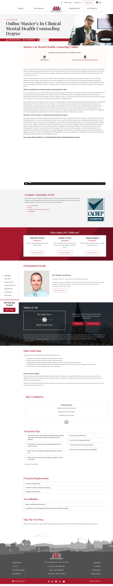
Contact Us (44, 40)
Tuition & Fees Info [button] (92, 324)
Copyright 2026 (18, 581)
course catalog (88, 378)
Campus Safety (96, 574)
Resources (68, 2)
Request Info (77, 2)
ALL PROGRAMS (11, 20)
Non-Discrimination (18, 570)
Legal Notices (16, 563)
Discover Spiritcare (64, 253)
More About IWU (37, 253)
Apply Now (88, 2)
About (21, 8)
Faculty (30, 207)
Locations (97, 566)
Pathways (38, 8)
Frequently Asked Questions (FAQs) (38, 209)
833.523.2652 (60, 574)
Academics (92, 8)
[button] (44, 437)
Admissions (74, 8)
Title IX (14, 566)
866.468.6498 (60, 566)
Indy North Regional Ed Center (88, 60)
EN (98, 3)
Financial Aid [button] (78, 324)
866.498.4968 (58, 570)
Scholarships (31, 211)
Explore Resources (92, 253)
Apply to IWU (95, 581)
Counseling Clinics (33, 206)
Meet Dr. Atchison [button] (59, 290)
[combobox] (98, 2)
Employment (16, 574)
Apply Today (9, 310)
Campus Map (96, 570)
